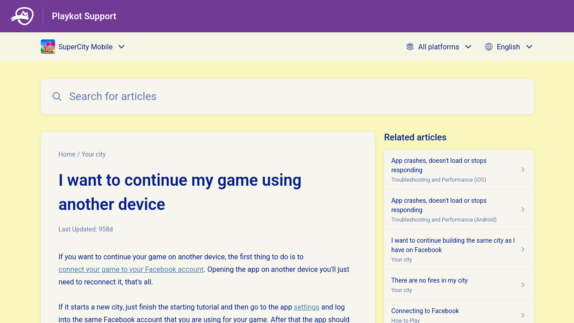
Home (67, 154)
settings (306, 307)
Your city (94, 154)
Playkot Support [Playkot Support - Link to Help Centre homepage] (84, 16)
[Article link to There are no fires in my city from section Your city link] (458, 285)
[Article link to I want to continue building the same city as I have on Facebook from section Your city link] (458, 250)
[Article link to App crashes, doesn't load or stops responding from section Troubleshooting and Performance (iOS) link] (458, 170)
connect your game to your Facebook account (131, 269)
